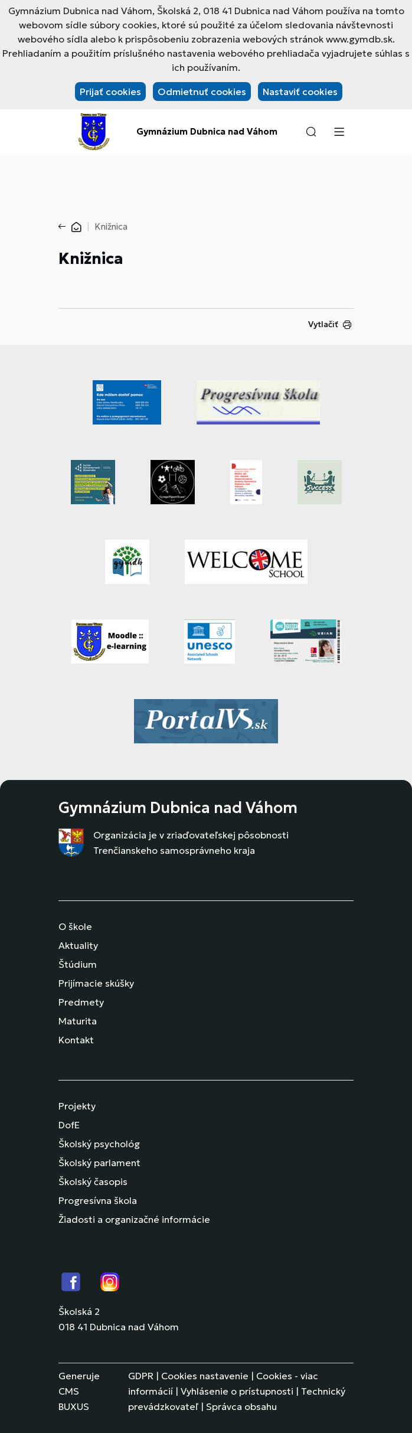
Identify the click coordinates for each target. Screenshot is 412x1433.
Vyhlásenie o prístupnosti (237, 1391)
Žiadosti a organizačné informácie (134, 1219)
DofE (69, 1125)
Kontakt (76, 1040)
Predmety (81, 1002)
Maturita (77, 1021)
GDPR (140, 1376)
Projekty (77, 1106)
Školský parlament (99, 1162)
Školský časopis (92, 1181)
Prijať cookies (110, 91)
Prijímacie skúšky (96, 983)
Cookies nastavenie (204, 1376)
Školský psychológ (99, 1144)
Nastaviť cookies (300, 91)
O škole (75, 926)
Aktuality (78, 945)
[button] (311, 132)
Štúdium (77, 964)
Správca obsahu (241, 1406)
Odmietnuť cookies (202, 91)
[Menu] (339, 131)
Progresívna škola (97, 1200)
